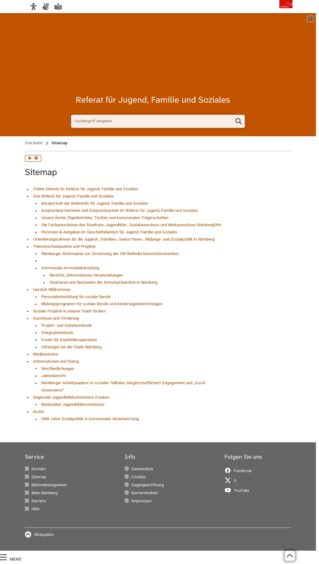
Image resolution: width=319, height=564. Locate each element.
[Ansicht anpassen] (33, 6)
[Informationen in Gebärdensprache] (45, 6)
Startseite (34, 143)
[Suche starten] (238, 121)
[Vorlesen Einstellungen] (36, 158)
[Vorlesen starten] (30, 158)
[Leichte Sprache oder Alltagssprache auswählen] (58, 6)
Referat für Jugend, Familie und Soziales (153, 100)
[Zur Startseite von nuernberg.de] (275, 11)
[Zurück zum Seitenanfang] (288, 556)
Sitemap (60, 143)
